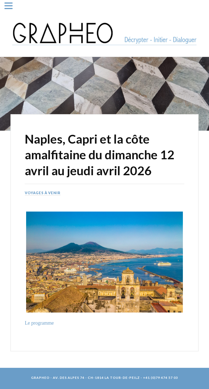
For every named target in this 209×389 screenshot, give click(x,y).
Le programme (39, 323)
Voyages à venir (43, 193)
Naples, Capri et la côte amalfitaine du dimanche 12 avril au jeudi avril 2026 (99, 155)
